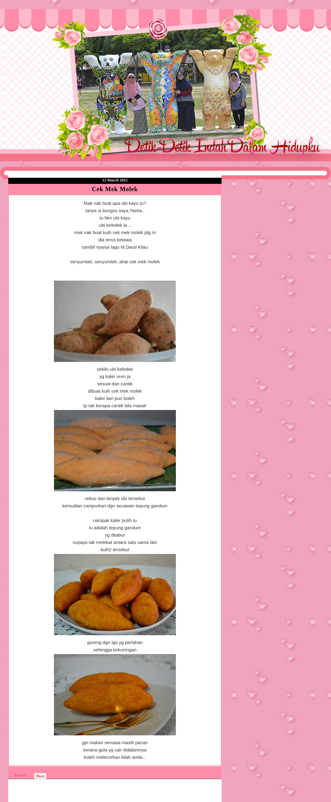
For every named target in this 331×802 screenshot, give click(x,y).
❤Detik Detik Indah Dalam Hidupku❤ (43, 23)
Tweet (20, 775)
